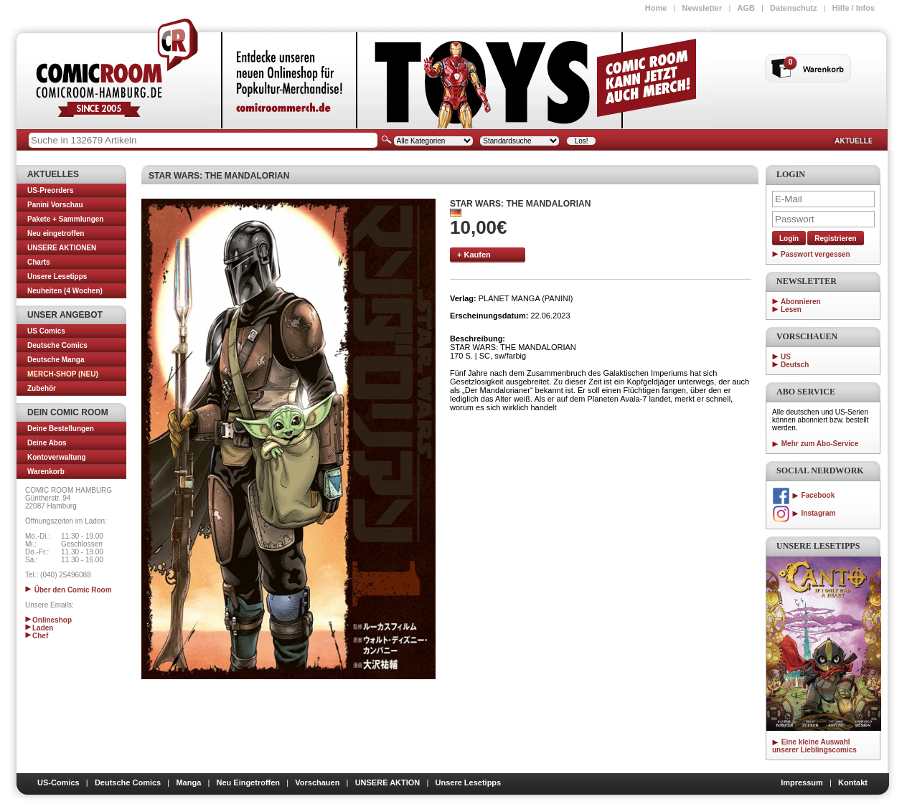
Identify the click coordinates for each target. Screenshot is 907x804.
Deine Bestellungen (60, 428)
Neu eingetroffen (55, 233)
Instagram (803, 513)
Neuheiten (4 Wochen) (65, 291)
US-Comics (58, 782)
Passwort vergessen (815, 254)
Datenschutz (793, 8)
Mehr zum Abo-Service (815, 444)
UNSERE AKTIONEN (61, 248)
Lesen (791, 309)
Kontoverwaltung (56, 457)
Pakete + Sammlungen (65, 219)
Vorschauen (317, 782)
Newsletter (702, 8)
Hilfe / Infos (853, 8)
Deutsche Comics (57, 345)
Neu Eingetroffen (248, 782)
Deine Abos (47, 443)
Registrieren (835, 238)
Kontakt (853, 782)
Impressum (802, 782)
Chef (36, 636)
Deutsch (795, 365)
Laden (39, 628)
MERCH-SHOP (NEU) (62, 374)
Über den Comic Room (68, 590)
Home (656, 8)
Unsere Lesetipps (57, 276)
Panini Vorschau (55, 205)
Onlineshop (48, 620)
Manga (188, 782)
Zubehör (41, 388)
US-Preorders (50, 190)
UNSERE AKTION (387, 782)
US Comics (46, 331)
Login (789, 238)
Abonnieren (801, 302)
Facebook (803, 495)
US (786, 357)
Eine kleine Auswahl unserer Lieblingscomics (814, 746)
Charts (38, 262)
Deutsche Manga (55, 360)
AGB (745, 8)
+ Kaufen (474, 254)
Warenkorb (46, 472)
